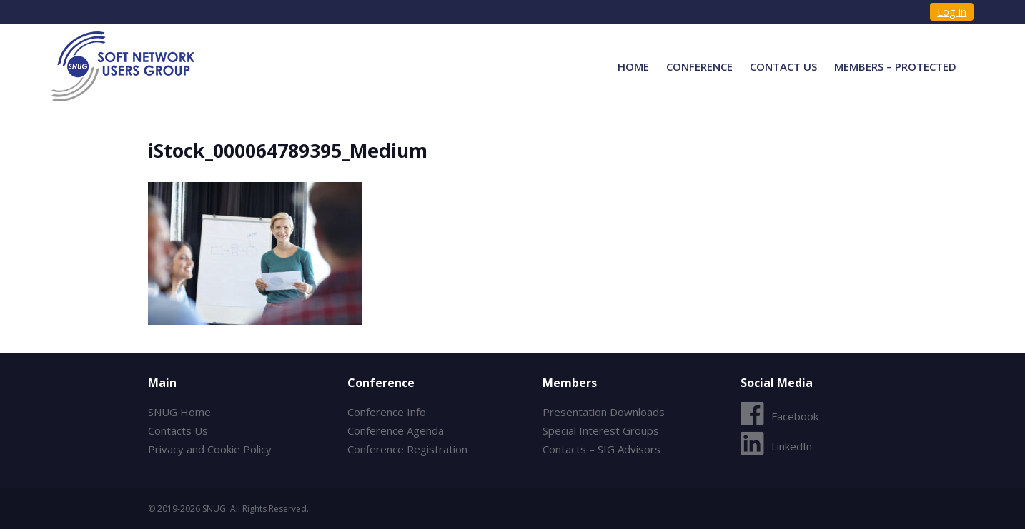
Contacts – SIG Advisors (601, 449)
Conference (699, 66)
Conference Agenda (395, 430)
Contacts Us (178, 430)
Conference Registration (407, 449)
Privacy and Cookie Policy (210, 449)
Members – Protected (895, 66)
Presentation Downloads (604, 412)
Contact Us (783, 66)
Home (633, 66)
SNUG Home (179, 412)
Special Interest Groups (601, 430)
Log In (951, 12)
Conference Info (386, 412)
